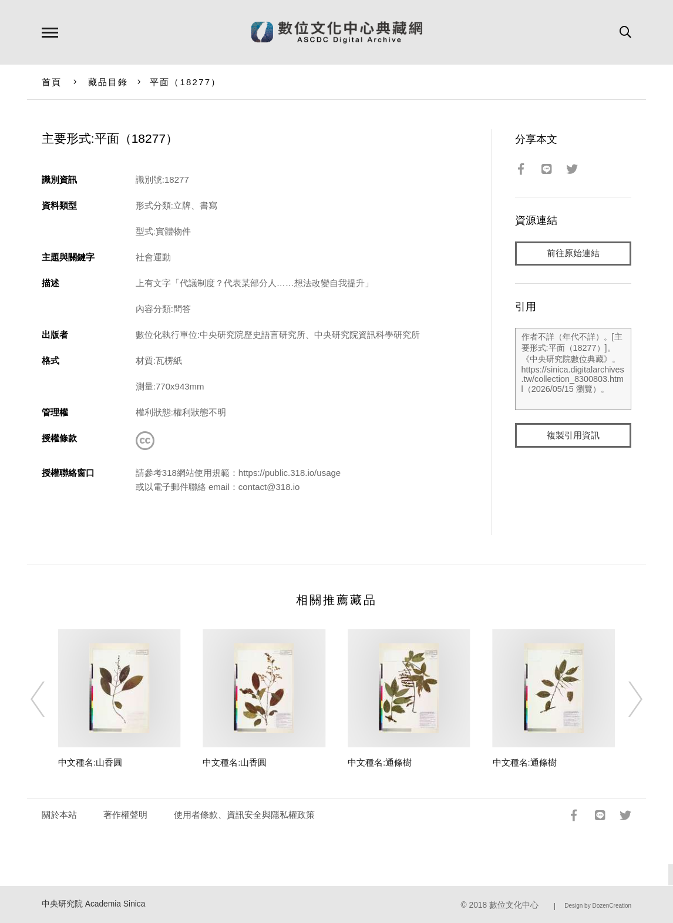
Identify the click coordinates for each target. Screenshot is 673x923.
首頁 (52, 82)
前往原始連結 (573, 254)
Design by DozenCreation (597, 905)
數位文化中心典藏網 (336, 32)
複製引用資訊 (573, 436)
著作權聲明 (125, 815)
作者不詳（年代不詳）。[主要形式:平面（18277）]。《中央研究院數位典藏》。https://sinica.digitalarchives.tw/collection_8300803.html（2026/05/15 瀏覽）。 (573, 369)
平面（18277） (185, 82)
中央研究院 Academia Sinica (94, 903)
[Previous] (48, 699)
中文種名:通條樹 (380, 762)
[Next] (624, 699)
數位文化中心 (514, 905)
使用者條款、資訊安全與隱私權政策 (244, 815)
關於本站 (59, 815)
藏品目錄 (108, 82)
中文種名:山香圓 (90, 762)
